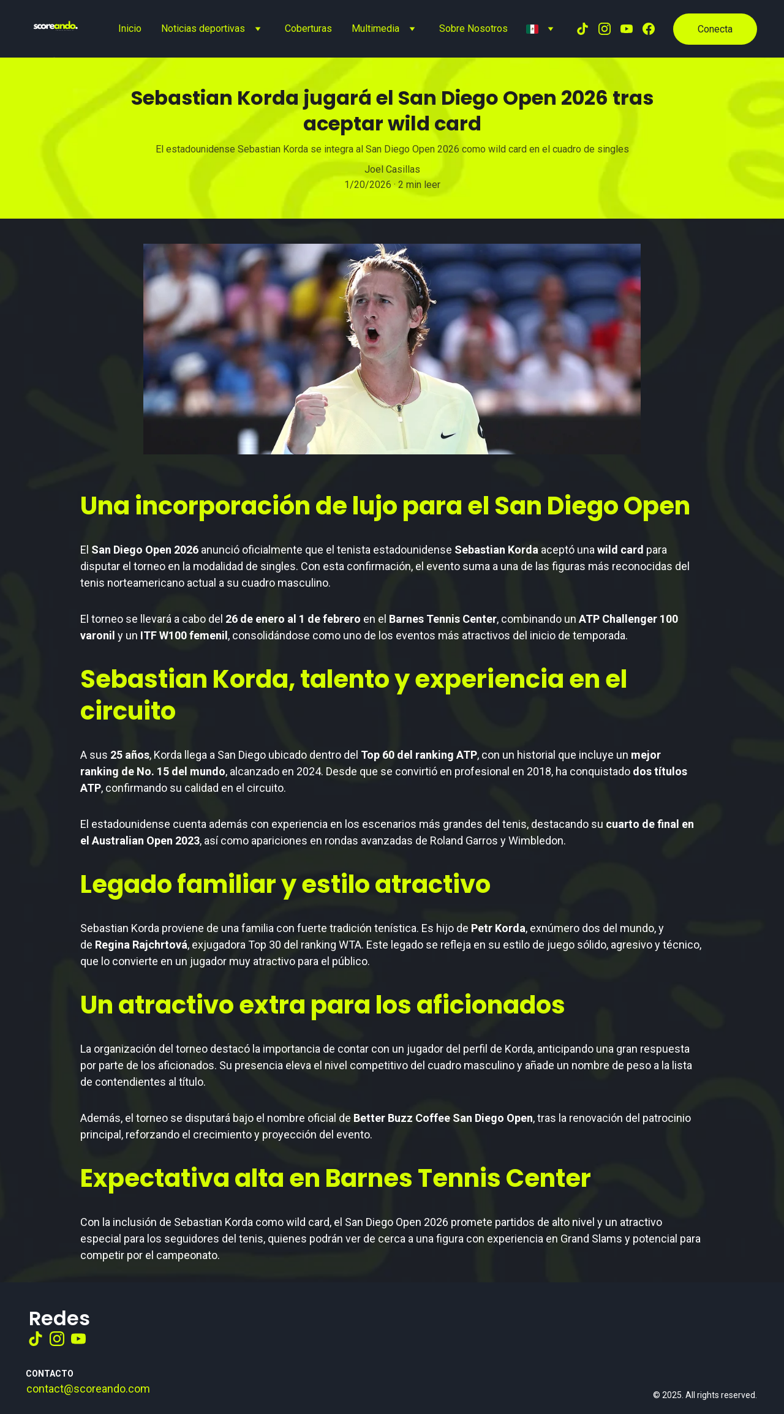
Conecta (715, 29)
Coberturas (308, 28)
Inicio (129, 28)
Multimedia (375, 28)
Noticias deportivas (203, 28)
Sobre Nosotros (473, 28)
